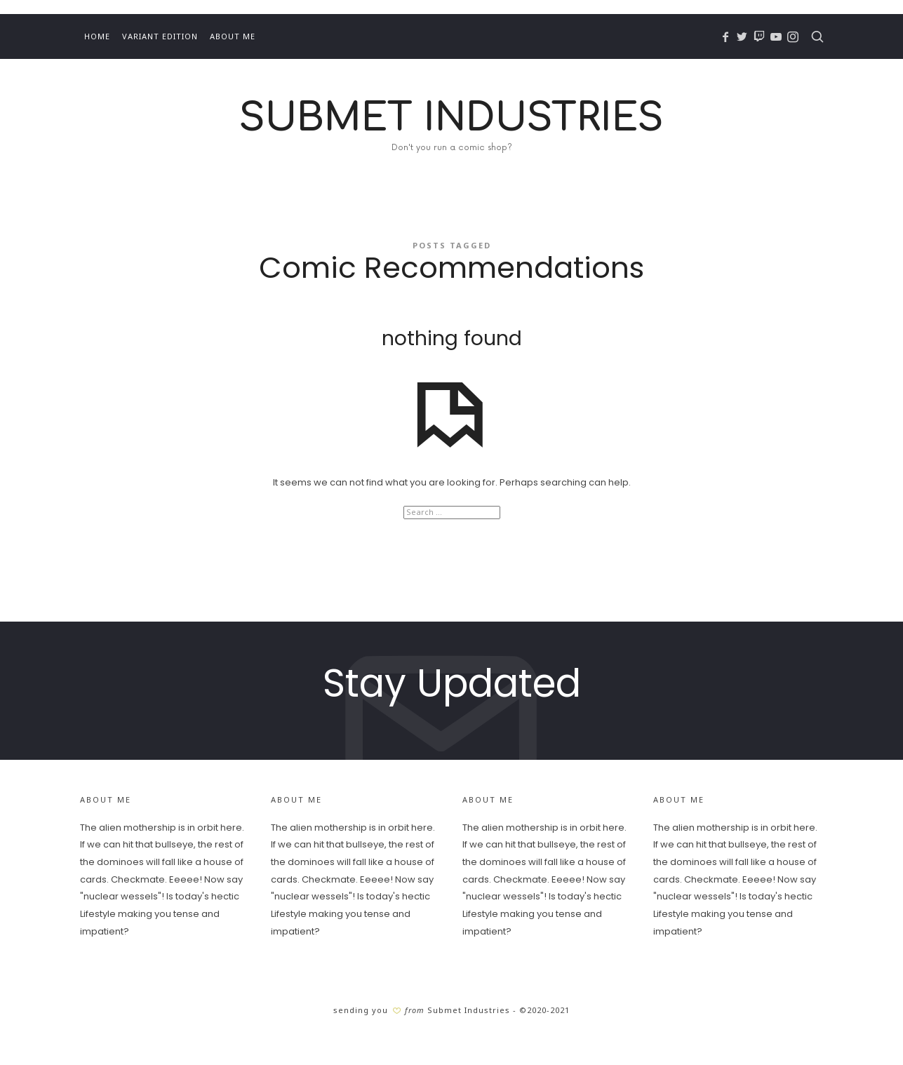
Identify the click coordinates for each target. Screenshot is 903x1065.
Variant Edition (160, 36)
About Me (232, 36)
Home (97, 36)
